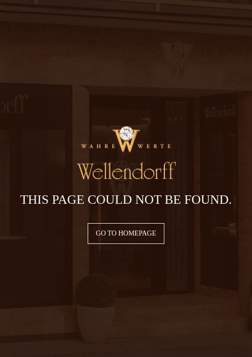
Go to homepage (126, 233)
